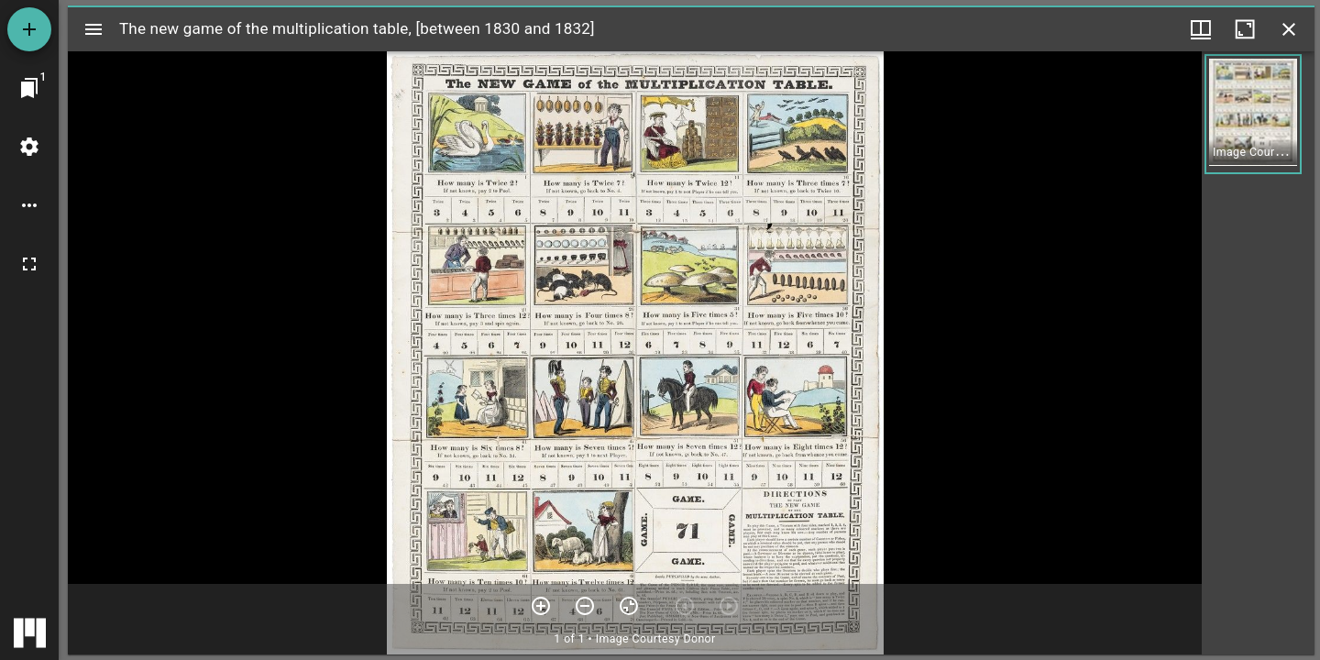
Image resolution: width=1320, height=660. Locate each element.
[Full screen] (29, 264)
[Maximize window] (1245, 29)
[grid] (1258, 352)
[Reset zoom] (629, 606)
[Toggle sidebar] (94, 29)
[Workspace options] (29, 205)
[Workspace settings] (29, 147)
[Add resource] (29, 29)
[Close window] (1289, 29)
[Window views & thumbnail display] (1201, 29)
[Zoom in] (541, 606)
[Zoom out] (585, 606)
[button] (1253, 114)
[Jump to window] (29, 88)
